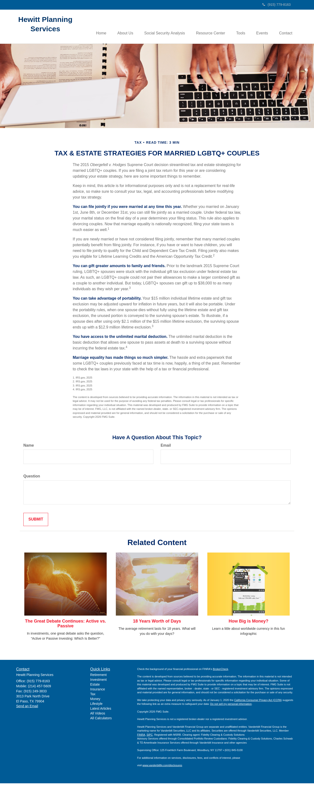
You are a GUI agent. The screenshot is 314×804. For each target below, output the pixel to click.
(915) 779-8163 (276, 4)
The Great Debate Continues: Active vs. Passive (65, 644)
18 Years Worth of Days (157, 641)
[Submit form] (35, 540)
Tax (93, 715)
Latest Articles (100, 729)
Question (31, 497)
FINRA (141, 755)
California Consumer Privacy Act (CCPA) (258, 720)
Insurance (97, 710)
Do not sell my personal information (231, 724)
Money (95, 719)
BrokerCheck (220, 689)
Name (28, 466)
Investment (98, 700)
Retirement (98, 695)
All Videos (97, 734)
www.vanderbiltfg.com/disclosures (162, 786)
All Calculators (101, 739)
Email (166, 466)
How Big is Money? (248, 641)
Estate (95, 705)
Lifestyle (96, 724)
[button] (123, 27)
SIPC (150, 755)
